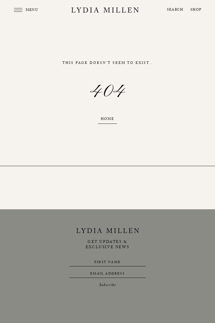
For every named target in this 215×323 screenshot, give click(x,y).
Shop (195, 10)
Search (175, 10)
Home (107, 119)
